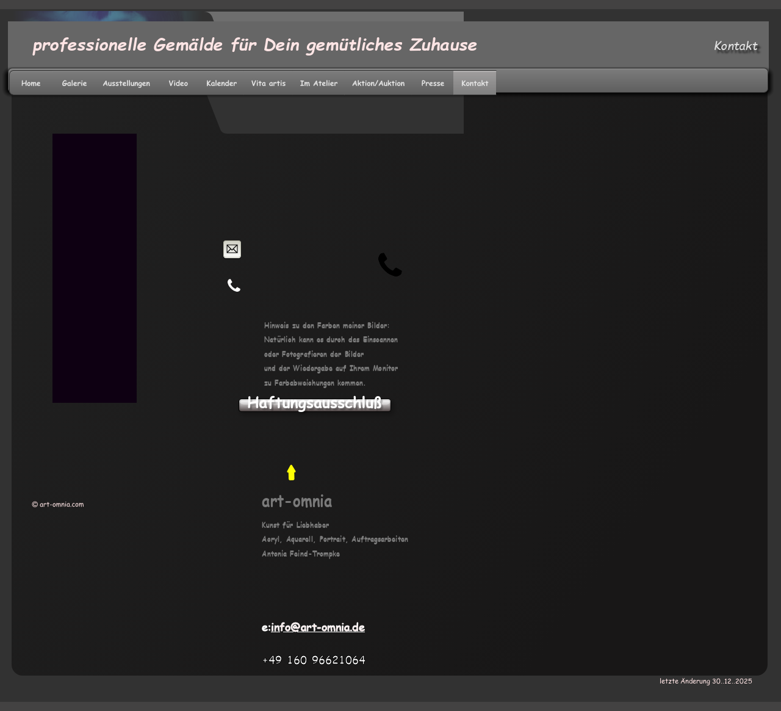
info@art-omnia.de (318, 626)
